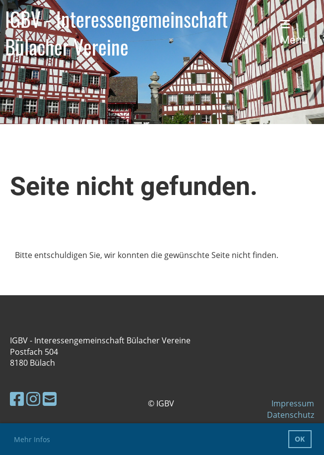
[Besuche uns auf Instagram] (33, 398)
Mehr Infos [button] (32, 439)
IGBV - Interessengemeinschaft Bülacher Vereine (116, 33)
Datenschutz (290, 414)
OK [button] (300, 439)
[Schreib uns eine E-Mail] (50, 398)
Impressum (292, 403)
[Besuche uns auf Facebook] (17, 398)
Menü (294, 32)
